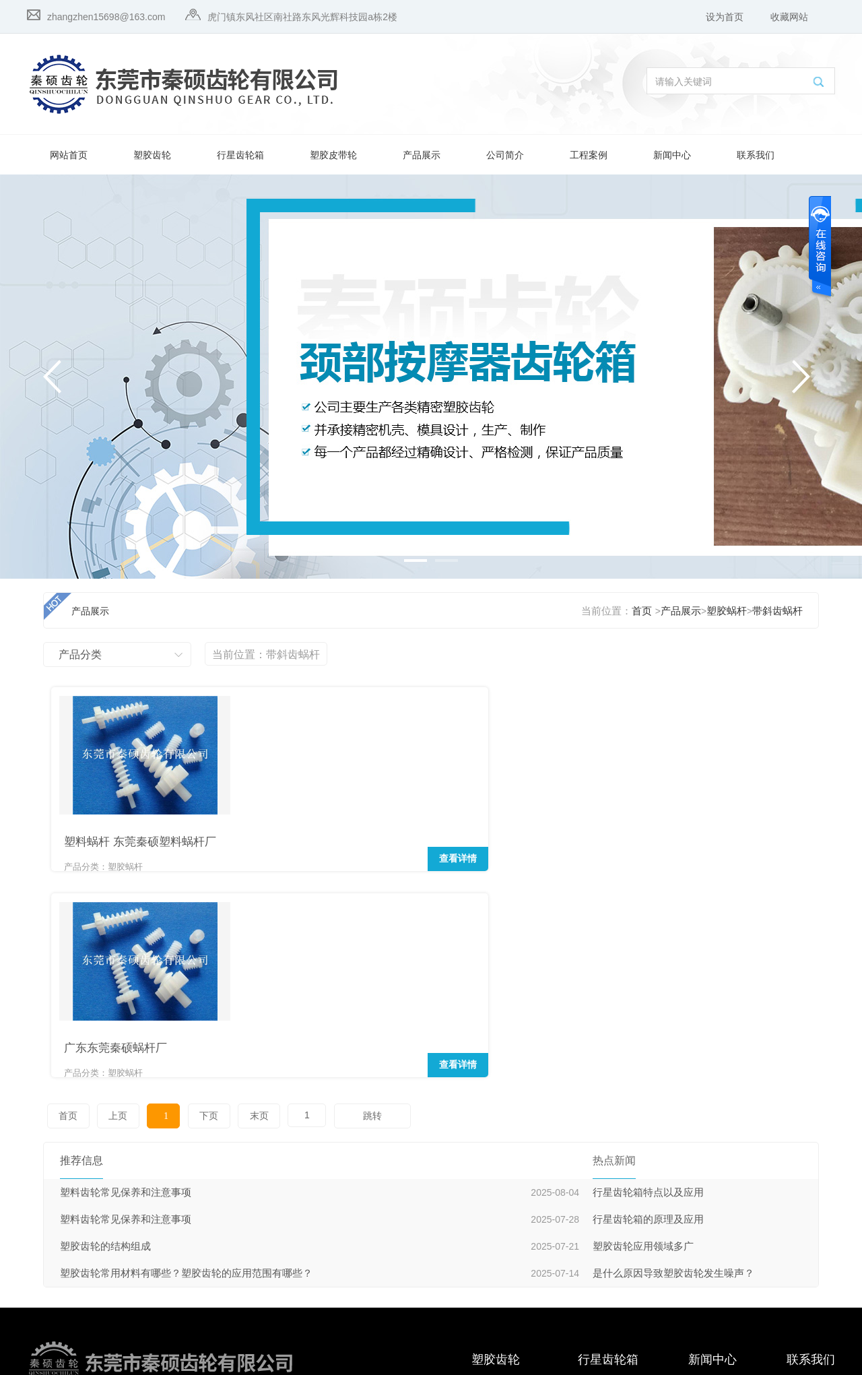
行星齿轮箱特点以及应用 (648, 967)
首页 (642, 611)
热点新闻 (707, 1158)
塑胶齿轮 (152, 155)
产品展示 (421, 155)
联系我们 (755, 155)
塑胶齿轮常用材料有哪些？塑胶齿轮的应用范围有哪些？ (186, 1048)
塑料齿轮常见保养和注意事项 (125, 967)
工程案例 (588, 155)
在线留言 (805, 1184)
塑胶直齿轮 (495, 1261)
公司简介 (505, 155)
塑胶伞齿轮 (495, 1210)
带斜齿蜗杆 (777, 611)
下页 (175, 891)
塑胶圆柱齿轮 (499, 1235)
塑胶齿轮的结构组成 (105, 1021)
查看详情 (199, 843)
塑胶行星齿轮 (499, 1184)
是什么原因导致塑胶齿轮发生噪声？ (673, 1048)
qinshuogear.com (183, 1329)
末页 (218, 891)
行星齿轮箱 (240, 155)
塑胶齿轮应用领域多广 (643, 1021)
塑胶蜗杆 (726, 611)
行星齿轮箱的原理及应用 (648, 994)
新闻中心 (672, 155)
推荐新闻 (707, 1184)
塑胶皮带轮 (333, 155)
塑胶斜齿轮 (495, 1158)
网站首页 (69, 155)
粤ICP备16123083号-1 (143, 1360)
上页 (107, 891)
